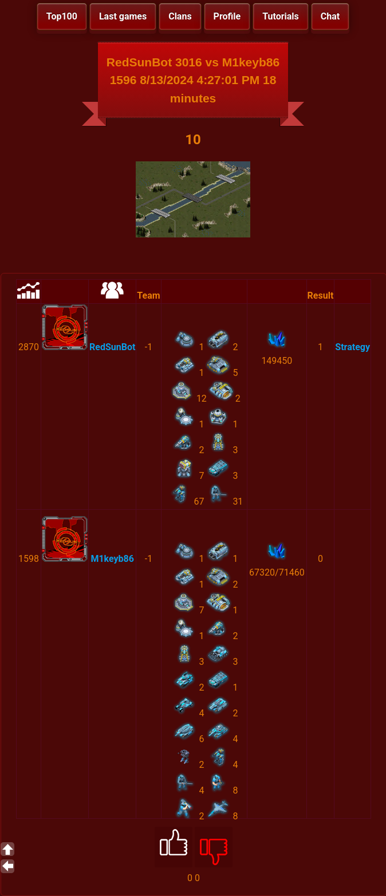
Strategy (352, 347)
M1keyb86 (112, 558)
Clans (179, 16)
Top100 (61, 16)
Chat (330, 16)
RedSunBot (112, 347)
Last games (123, 16)
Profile (227, 16)
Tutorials (280, 16)
